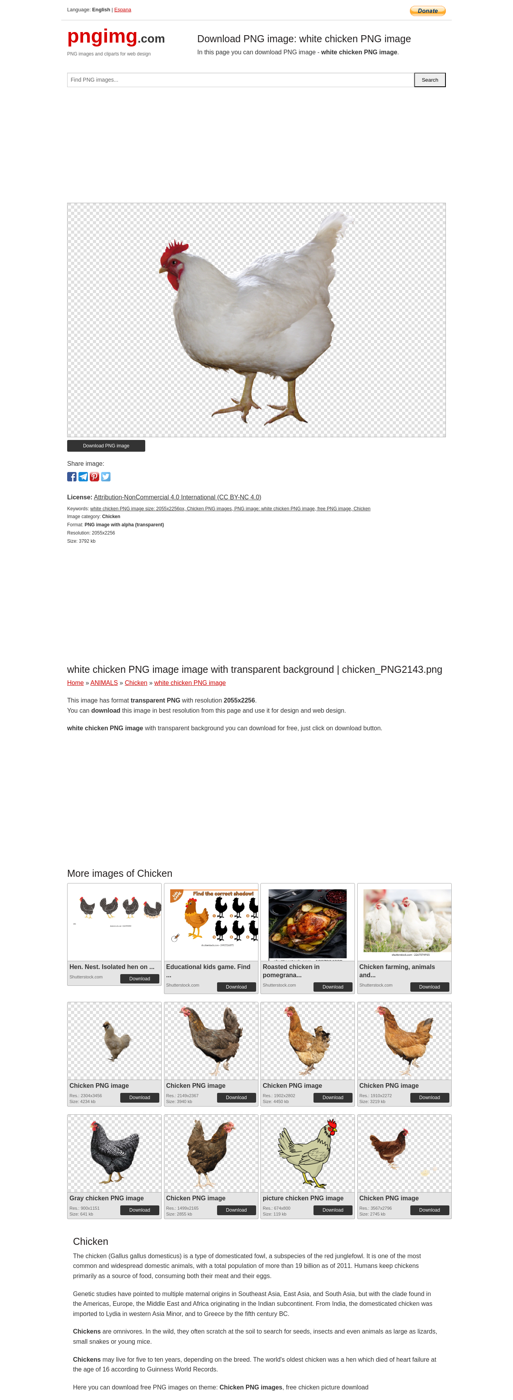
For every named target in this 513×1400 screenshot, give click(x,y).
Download (139, 979)
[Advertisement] (256, 148)
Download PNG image (106, 446)
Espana (122, 10)
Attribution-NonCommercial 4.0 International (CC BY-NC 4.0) (177, 497)
